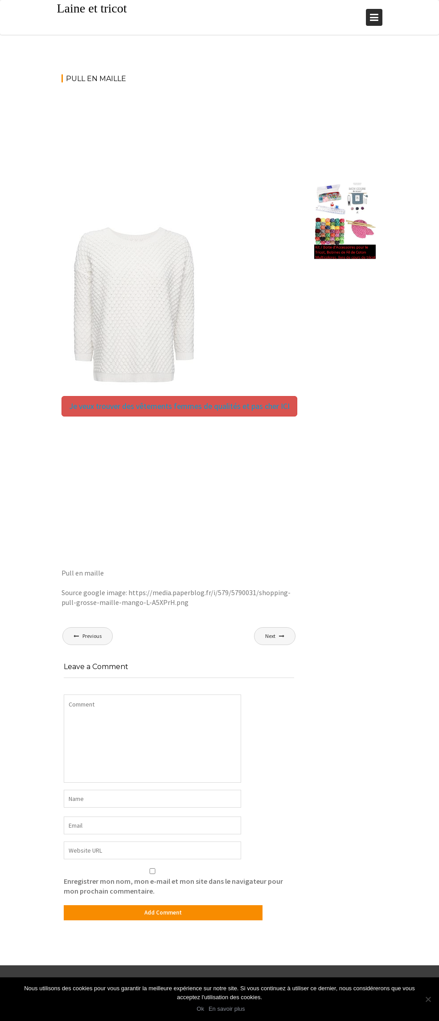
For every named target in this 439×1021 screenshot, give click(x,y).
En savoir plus (227, 1009)
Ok (201, 1009)
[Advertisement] (179, 157)
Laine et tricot (92, 8)
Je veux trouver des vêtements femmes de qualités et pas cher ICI (179, 406)
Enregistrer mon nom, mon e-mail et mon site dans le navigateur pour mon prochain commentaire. (173, 886)
